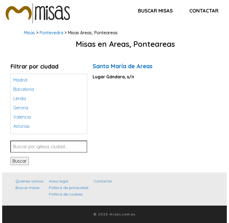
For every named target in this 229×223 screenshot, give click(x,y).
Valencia (22, 117)
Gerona (20, 107)
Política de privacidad (68, 187)
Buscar (19, 161)
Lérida (19, 98)
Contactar (203, 11)
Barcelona (23, 89)
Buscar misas (155, 11)
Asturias (21, 126)
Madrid (20, 80)
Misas (29, 32)
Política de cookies (66, 194)
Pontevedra (51, 32)
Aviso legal (58, 181)
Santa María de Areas (122, 66)
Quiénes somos (29, 181)
